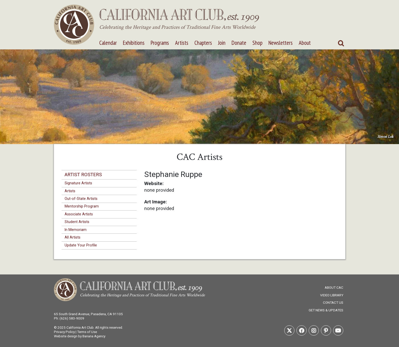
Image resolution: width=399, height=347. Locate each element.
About (305, 42)
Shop (257, 42)
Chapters (203, 42)
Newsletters (280, 42)
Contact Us (333, 302)
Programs (160, 42)
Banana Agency (93, 336)
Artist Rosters (83, 174)
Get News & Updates (326, 310)
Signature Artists (78, 183)
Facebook (301, 330)
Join (221, 42)
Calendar (108, 42)
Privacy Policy (64, 332)
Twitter (289, 330)
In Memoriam (76, 230)
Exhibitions (134, 42)
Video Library (331, 295)
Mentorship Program (82, 206)
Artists (181, 42)
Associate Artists (79, 214)
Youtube (338, 330)
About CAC (334, 287)
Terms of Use (87, 332)
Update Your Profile (81, 245)
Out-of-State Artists (81, 199)
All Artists (72, 237)
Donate (239, 42)
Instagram (314, 330)
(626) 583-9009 (72, 318)
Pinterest (326, 330)
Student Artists (77, 222)
